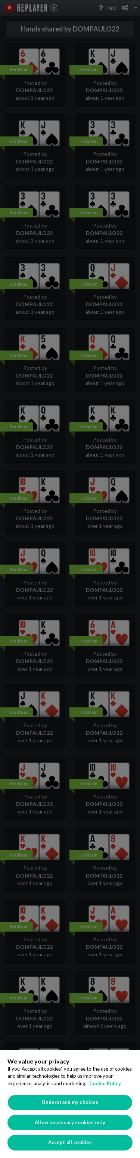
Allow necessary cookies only (70, 1122)
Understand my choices (70, 1102)
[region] (70, 1104)
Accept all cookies (70, 1142)
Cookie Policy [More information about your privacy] (105, 1083)
